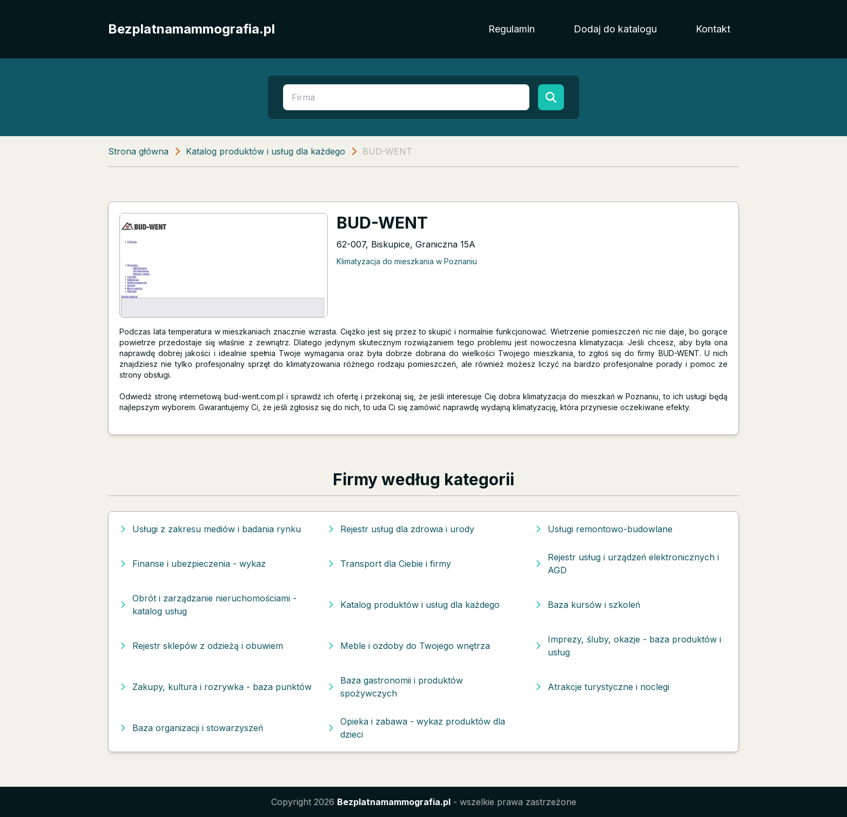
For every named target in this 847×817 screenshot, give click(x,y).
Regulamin (511, 29)
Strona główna (138, 151)
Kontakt (713, 29)
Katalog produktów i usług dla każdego (265, 151)
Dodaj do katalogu (615, 29)
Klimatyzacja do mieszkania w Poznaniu (407, 261)
